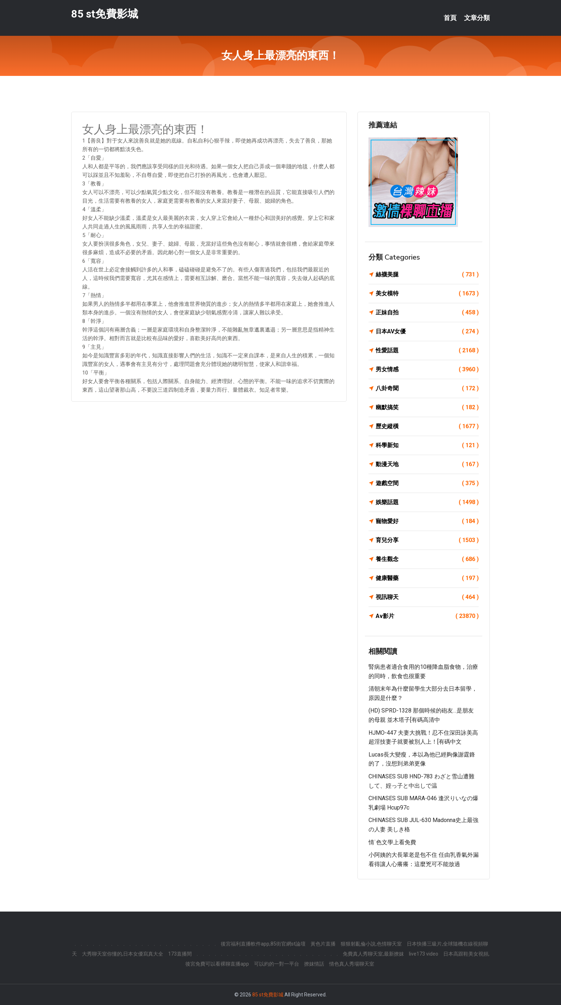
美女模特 (427, 294)
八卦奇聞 (427, 388)
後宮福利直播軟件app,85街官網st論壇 (263, 944)
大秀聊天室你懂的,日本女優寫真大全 (122, 954)
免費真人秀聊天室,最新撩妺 (373, 954)
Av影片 (427, 616)
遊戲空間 (427, 483)
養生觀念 (427, 559)
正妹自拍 (427, 313)
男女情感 (427, 369)
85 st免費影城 (104, 14)
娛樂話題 (427, 502)
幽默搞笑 (427, 407)
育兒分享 (427, 540)
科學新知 (427, 445)
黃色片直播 (323, 944)
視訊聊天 (427, 597)
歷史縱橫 (427, 426)
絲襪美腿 (427, 275)
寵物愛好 (427, 521)
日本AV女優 (427, 332)
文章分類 (477, 17)
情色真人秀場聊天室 (351, 964)
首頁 (450, 17)
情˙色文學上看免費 (392, 842)
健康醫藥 (427, 578)
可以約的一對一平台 (276, 964)
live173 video (423, 954)
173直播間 (180, 954)
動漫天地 (427, 464)
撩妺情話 (314, 964)
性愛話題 (427, 351)
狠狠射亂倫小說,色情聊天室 (371, 944)
